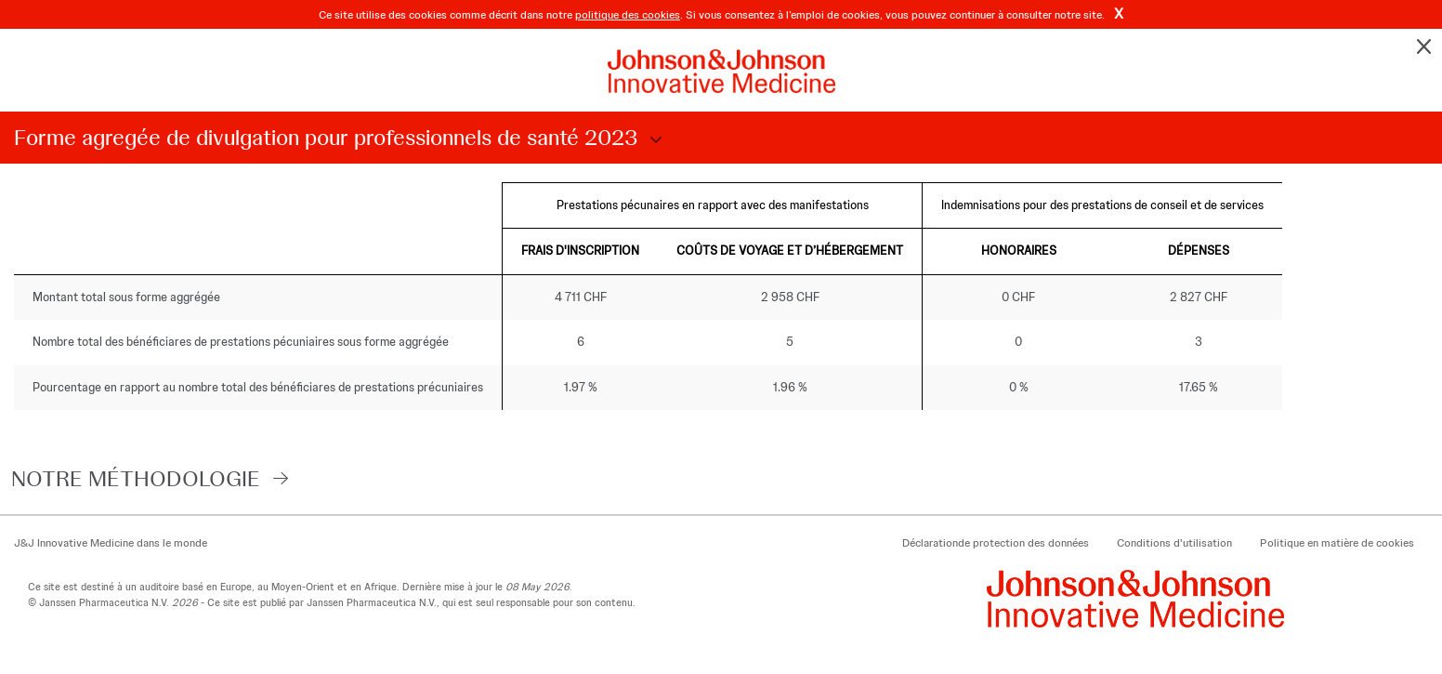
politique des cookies (627, 14)
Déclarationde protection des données (995, 542)
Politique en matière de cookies (1337, 542)
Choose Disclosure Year (653, 140)
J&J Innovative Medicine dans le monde (110, 542)
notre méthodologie (135, 478)
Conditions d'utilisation (1174, 542)
